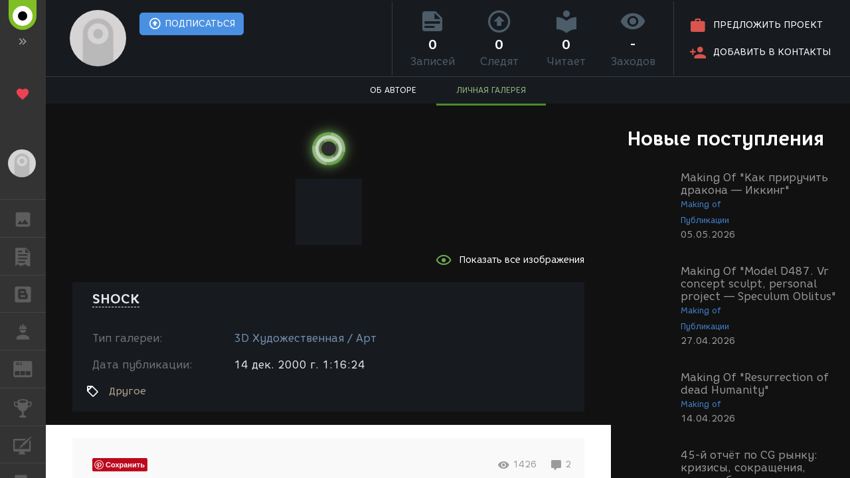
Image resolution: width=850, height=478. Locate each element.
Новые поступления (726, 138)
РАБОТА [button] (29, 331)
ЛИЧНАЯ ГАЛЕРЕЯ (491, 90)
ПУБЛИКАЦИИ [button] (29, 256)
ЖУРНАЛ (29, 368)
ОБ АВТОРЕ (393, 90)
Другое (127, 391)
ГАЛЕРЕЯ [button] (29, 218)
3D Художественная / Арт (305, 338)
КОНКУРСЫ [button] (29, 407)
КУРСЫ (29, 443)
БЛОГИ (29, 293)
